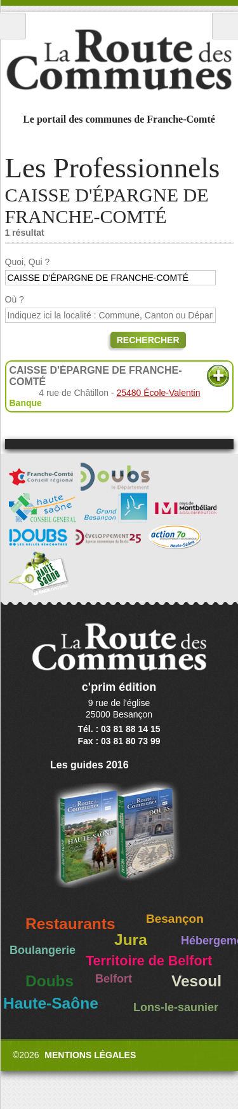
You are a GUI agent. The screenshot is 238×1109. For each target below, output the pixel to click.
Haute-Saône (50, 1003)
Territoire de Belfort (149, 961)
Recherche (225, 26)
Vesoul (196, 981)
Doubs (49, 981)
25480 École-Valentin (158, 393)
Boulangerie (43, 950)
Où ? (14, 299)
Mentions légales (90, 1055)
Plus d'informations (218, 376)
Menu (13, 26)
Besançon (175, 918)
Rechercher (148, 340)
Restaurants (70, 923)
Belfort (113, 978)
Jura (130, 939)
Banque (26, 403)
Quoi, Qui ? (27, 262)
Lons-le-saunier (175, 1007)
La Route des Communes (119, 59)
